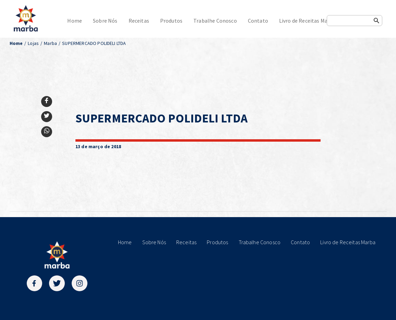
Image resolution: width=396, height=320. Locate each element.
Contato (258, 20)
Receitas (139, 20)
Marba (50, 43)
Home (74, 20)
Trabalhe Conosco (215, 20)
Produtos (171, 20)
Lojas (33, 43)
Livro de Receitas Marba (307, 20)
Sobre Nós (105, 20)
